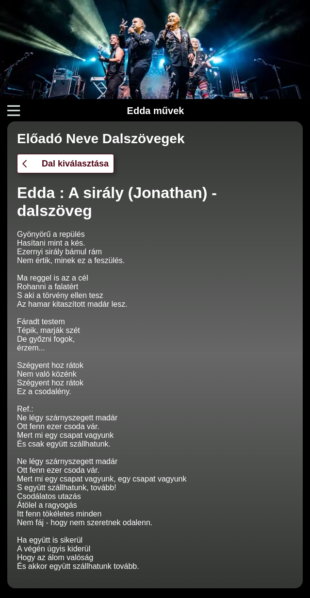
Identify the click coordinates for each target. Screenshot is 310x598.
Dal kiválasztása (65, 163)
